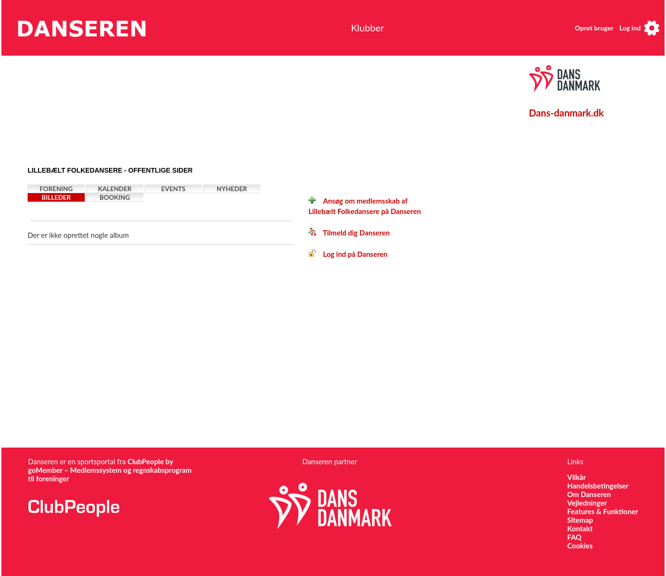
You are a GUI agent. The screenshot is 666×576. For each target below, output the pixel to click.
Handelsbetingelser (598, 485)
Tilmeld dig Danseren (349, 232)
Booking (114, 197)
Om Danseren (589, 494)
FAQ (574, 537)
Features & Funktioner (602, 511)
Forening (56, 189)
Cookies (580, 545)
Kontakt (580, 528)
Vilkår (576, 477)
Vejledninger (587, 502)
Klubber (367, 27)
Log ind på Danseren (348, 254)
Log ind (630, 28)
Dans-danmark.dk (566, 112)
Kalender (115, 189)
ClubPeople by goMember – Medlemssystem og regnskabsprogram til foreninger (110, 470)
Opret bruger (594, 28)
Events (173, 189)
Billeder (55, 197)
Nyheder (232, 189)
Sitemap (580, 520)
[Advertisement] (249, 108)
